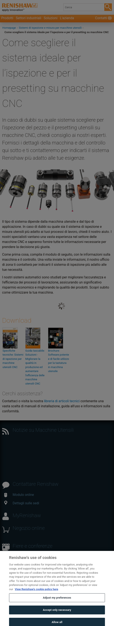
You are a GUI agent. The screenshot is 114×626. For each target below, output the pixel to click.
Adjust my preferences (57, 600)
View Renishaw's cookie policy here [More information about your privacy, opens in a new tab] (36, 592)
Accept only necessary (57, 612)
